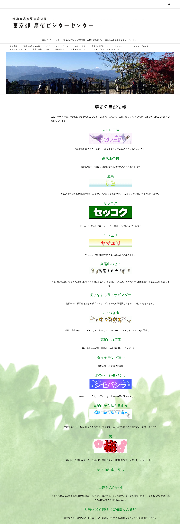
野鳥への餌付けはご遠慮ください (111, 509)
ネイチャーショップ (18, 49)
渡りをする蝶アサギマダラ (110, 295)
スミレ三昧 (110, 136)
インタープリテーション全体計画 (105, 49)
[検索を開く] (169, 4)
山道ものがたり (110, 487)
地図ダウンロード (78, 49)
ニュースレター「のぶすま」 (140, 46)
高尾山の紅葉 (110, 340)
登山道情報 (60, 49)
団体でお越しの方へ (41, 49)
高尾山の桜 (110, 158)
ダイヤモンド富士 (111, 357)
